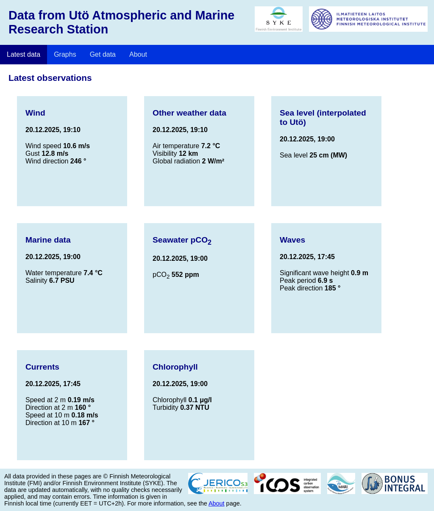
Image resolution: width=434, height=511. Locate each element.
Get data (103, 54)
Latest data (23, 54)
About (138, 54)
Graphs (65, 54)
